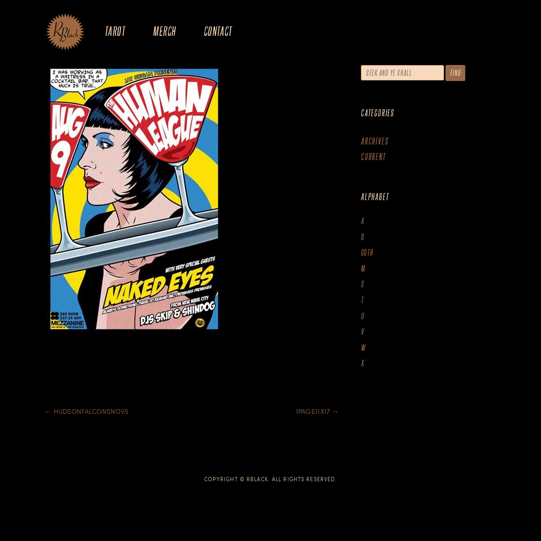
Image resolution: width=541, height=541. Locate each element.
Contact (218, 31)
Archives (374, 141)
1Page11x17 (317, 411)
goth (367, 253)
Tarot (114, 31)
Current (373, 156)
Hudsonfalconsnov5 (86, 411)
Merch (164, 31)
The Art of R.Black (65, 32)
